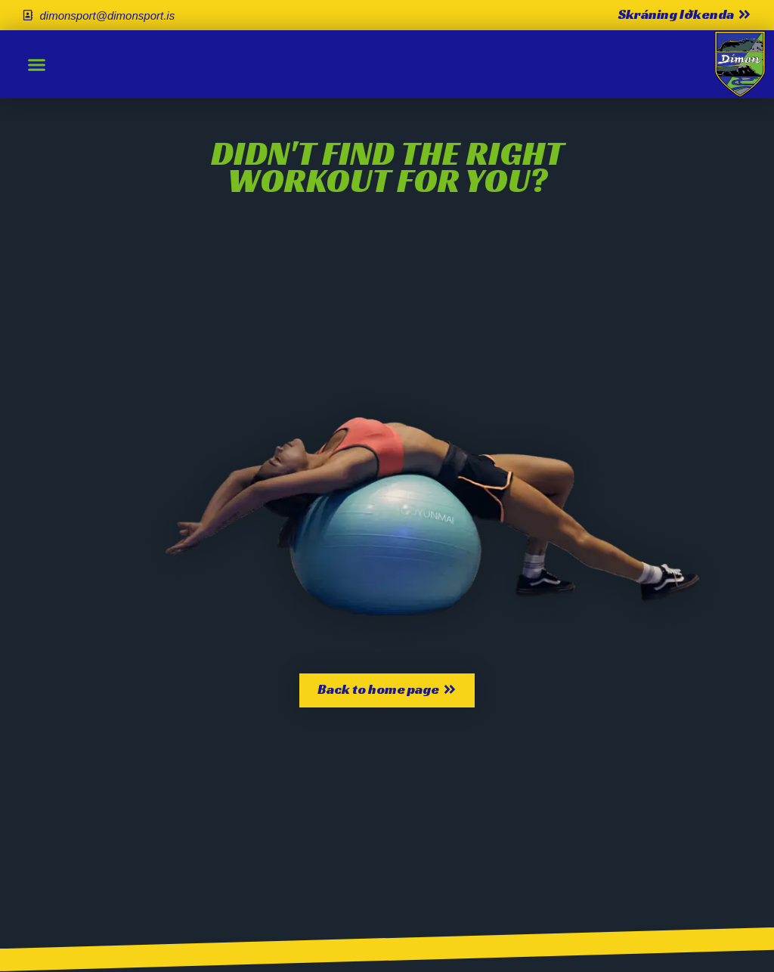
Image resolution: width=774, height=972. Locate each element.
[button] (37, 64)
